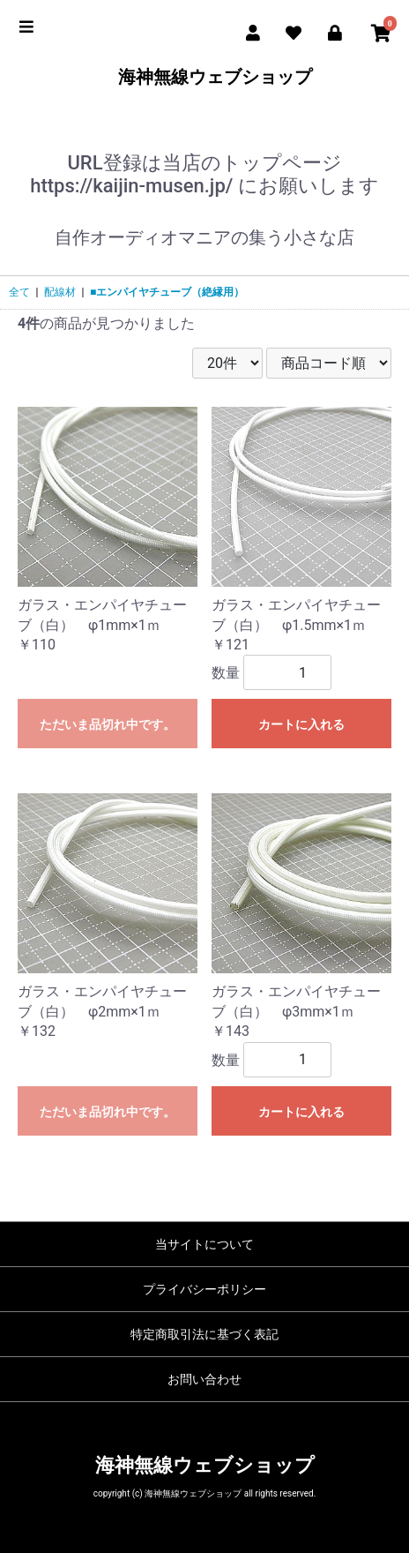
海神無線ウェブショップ (205, 76)
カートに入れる (301, 724)
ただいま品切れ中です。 (107, 724)
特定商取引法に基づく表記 (204, 1334)
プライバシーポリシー (204, 1289)
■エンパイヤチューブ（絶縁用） (167, 292)
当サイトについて (204, 1244)
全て (19, 292)
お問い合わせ (204, 1379)
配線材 (60, 292)
